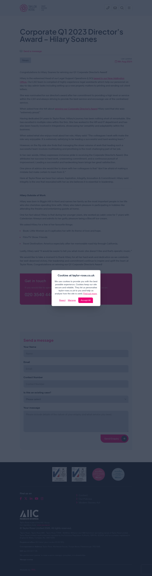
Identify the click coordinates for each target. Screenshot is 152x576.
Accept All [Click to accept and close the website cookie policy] (85, 300)
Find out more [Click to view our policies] (90, 293)
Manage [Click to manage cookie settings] (72, 300)
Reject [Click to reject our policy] (62, 300)
